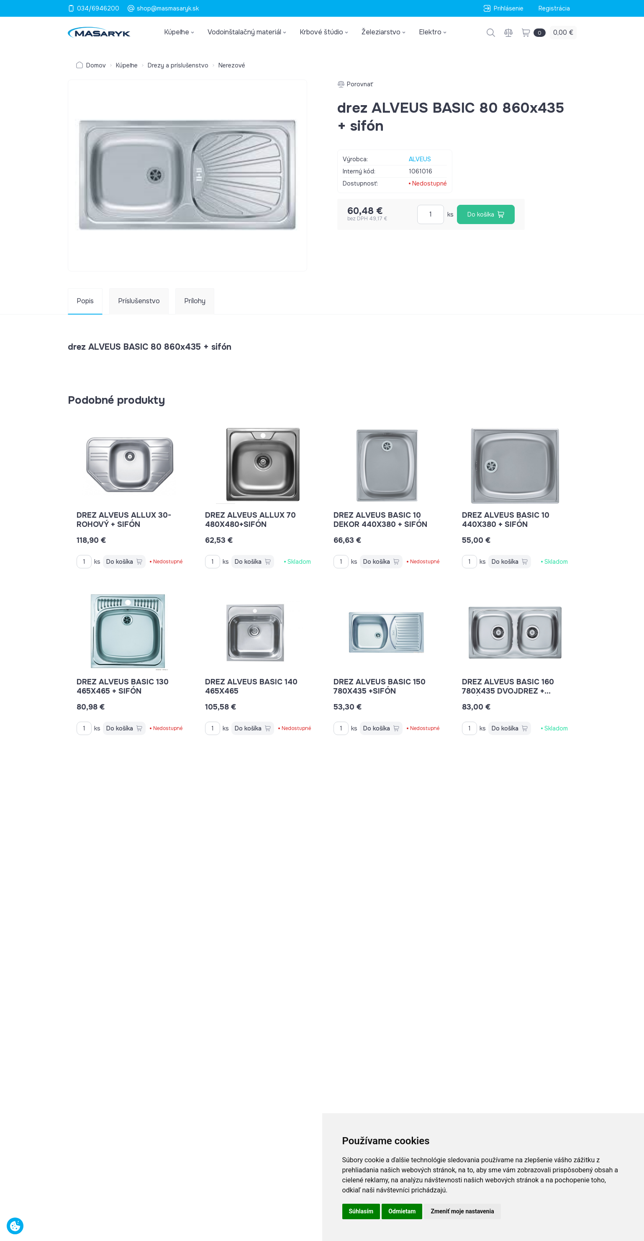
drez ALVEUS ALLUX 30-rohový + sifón (124, 520)
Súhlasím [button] (361, 1211)
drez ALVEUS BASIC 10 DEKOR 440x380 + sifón (380, 520)
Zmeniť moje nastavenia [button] (462, 1211)
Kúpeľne (127, 65)
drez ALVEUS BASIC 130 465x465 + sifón (123, 686)
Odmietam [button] (402, 1211)
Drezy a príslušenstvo (178, 65)
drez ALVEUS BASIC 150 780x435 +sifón (380, 686)
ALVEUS (420, 159)
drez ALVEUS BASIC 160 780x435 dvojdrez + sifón (508, 691)
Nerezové (231, 65)
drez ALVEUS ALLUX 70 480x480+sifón (250, 520)
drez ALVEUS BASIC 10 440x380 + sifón (505, 520)
